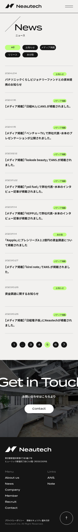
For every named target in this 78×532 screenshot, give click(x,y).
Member (11, 495)
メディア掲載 (48, 47)
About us (12, 477)
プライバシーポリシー (14, 520)
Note (51, 483)
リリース (12, 54)
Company (12, 489)
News (9, 483)
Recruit (10, 501)
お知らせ (30, 47)
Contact (39, 408)
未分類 (30, 54)
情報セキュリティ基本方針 (38, 520)
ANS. (51, 477)
